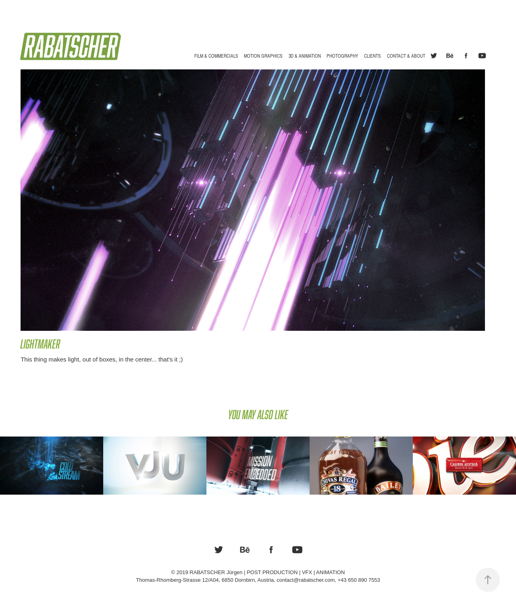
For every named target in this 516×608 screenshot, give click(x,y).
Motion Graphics (263, 55)
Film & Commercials (216, 55)
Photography (342, 55)
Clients (372, 55)
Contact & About (406, 55)
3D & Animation (305, 55)
